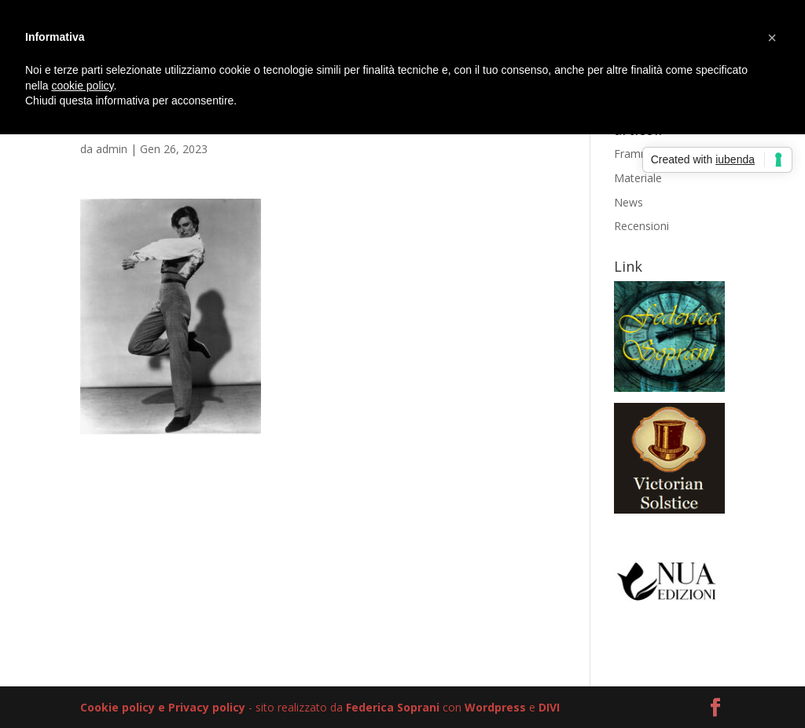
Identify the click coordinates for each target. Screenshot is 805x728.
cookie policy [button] (82, 85)
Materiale (638, 177)
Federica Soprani (392, 707)
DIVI (549, 707)
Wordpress (495, 707)
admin (111, 148)
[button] (772, 37)
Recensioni (641, 225)
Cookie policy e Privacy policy (162, 707)
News (628, 202)
